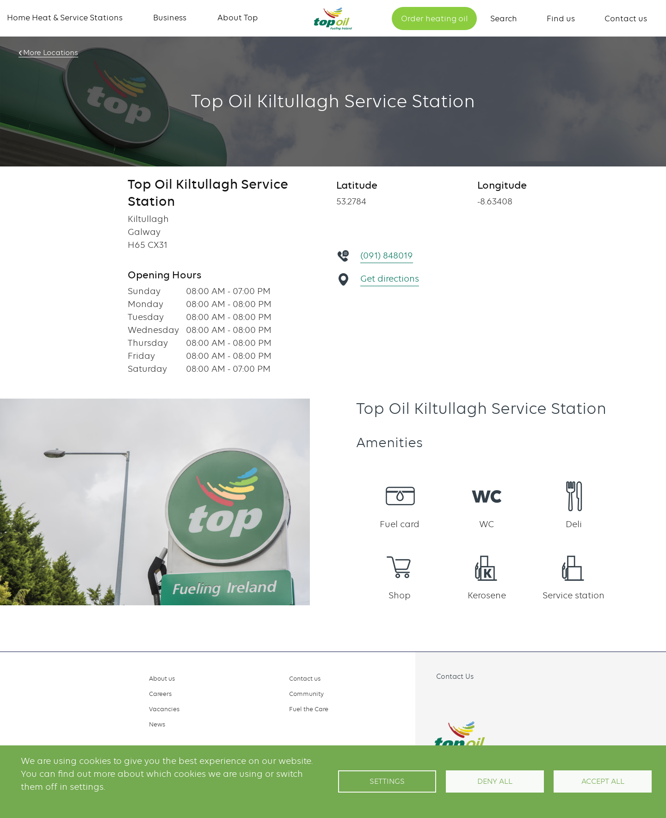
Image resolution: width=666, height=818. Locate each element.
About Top (237, 17)
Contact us (625, 18)
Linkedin (476, 698)
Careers (160, 693)
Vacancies (164, 709)
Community (306, 693)
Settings (387, 781)
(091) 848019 (387, 255)
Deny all (494, 781)
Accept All (602, 781)
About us (162, 678)
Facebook (435, 698)
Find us (561, 18)
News (157, 724)
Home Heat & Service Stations (65, 17)
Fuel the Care (308, 709)
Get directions (390, 278)
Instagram (455, 698)
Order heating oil (434, 18)
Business (169, 17)
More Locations (49, 53)
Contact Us (455, 676)
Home (333, 19)
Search (503, 18)
